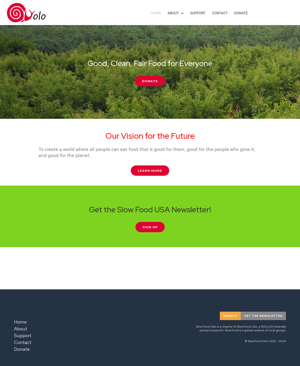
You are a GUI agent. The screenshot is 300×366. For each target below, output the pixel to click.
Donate (241, 13)
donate (230, 315)
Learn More (150, 170)
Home (156, 13)
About (173, 13)
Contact (220, 13)
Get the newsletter (263, 315)
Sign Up (150, 227)
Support (198, 13)
